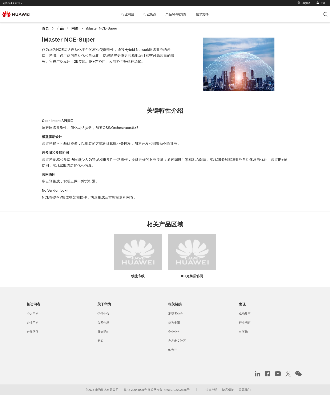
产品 (60, 28)
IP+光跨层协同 (192, 276)
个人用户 (33, 313)
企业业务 (174, 331)
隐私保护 (228, 389)
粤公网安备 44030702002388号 (169, 389)
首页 (45, 28)
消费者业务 (175, 313)
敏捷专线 (138, 276)
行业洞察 (127, 14)
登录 (320, 2)
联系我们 (245, 389)
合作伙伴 (33, 331)
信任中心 (103, 313)
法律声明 (211, 389)
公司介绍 (103, 322)
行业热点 (150, 14)
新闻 (100, 340)
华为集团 (174, 322)
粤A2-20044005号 (135, 389)
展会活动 (103, 331)
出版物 (243, 331)
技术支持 (202, 14)
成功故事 (245, 313)
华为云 (172, 350)
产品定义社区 (177, 340)
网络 (75, 28)
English (304, 2)
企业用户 (33, 322)
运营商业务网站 (13, 3)
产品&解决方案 (175, 14)
